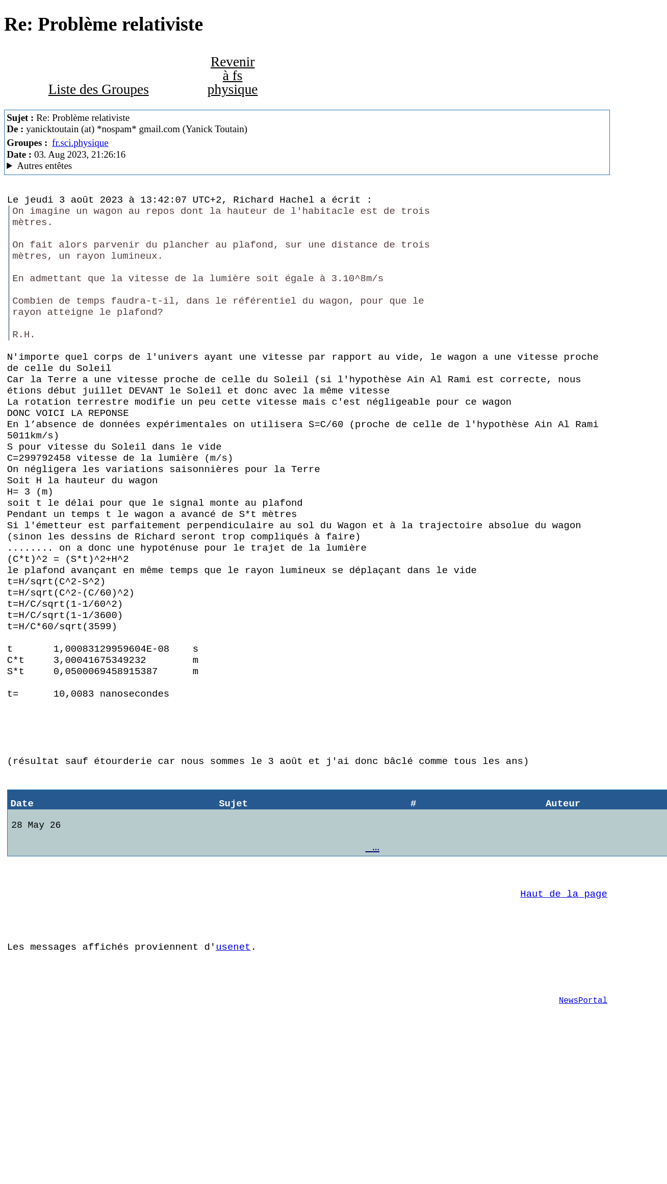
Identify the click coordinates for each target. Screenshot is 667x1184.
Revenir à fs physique (233, 75)
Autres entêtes (44, 165)
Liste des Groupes (98, 89)
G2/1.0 (307, 165)
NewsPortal (583, 1131)
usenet (233, 1071)
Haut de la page (563, 1012)
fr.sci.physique (80, 142)
